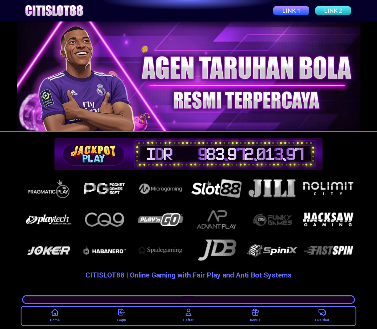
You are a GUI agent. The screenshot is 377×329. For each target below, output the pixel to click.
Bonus (255, 315)
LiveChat (322, 315)
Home (55, 315)
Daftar (188, 315)
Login (121, 315)
